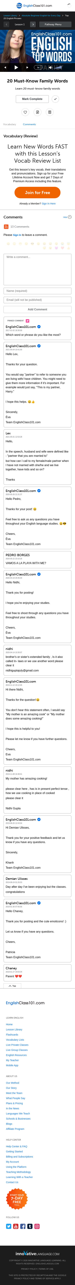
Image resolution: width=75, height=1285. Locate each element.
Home (9, 1024)
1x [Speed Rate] (38, 67)
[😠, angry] (38, 244)
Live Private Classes (17, 1044)
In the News (12, 1108)
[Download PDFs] (50, 112)
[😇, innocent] (68, 244)
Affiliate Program (15, 1129)
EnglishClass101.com (47, 1264)
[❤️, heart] (62, 248)
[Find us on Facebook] (23, 1226)
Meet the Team (14, 1093)
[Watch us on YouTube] (16, 1226)
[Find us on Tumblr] (30, 1226)
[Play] (16, 67)
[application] (37, 51)
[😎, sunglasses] (32, 244)
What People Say (15, 1098)
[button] (69, 5)
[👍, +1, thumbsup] (68, 248)
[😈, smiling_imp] (56, 248)
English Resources (16, 1055)
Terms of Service (44, 1278)
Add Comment (37, 309)
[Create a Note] (37, 112)
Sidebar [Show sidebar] (55, 24)
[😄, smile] (8, 244)
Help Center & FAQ (16, 1146)
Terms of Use (46, 1269)
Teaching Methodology (18, 1172)
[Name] (37, 291)
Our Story (11, 1088)
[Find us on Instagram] (37, 1226)
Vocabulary (9, 124)
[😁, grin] (20, 244)
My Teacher (12, 1060)
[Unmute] (50, 67)
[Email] (37, 300)
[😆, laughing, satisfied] (44, 244)
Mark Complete (32, 98)
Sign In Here (49, 203)
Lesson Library (10, 15)
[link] (33, 24)
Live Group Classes (17, 1050)
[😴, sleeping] (44, 248)
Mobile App (12, 1065)
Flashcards (12, 1034)
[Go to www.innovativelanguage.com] (37, 1253)
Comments (29, 124)
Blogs (9, 1123)
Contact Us (12, 1182)
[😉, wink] (56, 244)
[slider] (58, 67)
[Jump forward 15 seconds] (28, 67)
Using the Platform (16, 1166)
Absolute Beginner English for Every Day (41, 15)
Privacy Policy (29, 1269)
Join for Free (37, 192)
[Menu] (5, 5)
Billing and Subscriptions (19, 1156)
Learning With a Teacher (19, 1177)
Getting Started (14, 1151)
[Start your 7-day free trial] (17, 1199)
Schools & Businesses (18, 1118)
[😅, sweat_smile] (50, 244)
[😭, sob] (62, 244)
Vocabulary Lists (15, 1039)
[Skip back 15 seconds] (5, 67)
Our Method (12, 1082)
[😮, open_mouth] (50, 248)
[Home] (34, 8)
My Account (12, 1161)
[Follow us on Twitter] (8, 1226)
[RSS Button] (6, 226)
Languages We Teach (18, 1113)
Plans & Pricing (14, 1103)
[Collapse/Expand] (37, 217)
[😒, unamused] (26, 244)
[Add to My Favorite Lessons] (25, 112)
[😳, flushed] (14, 244)
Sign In (17, 235)
